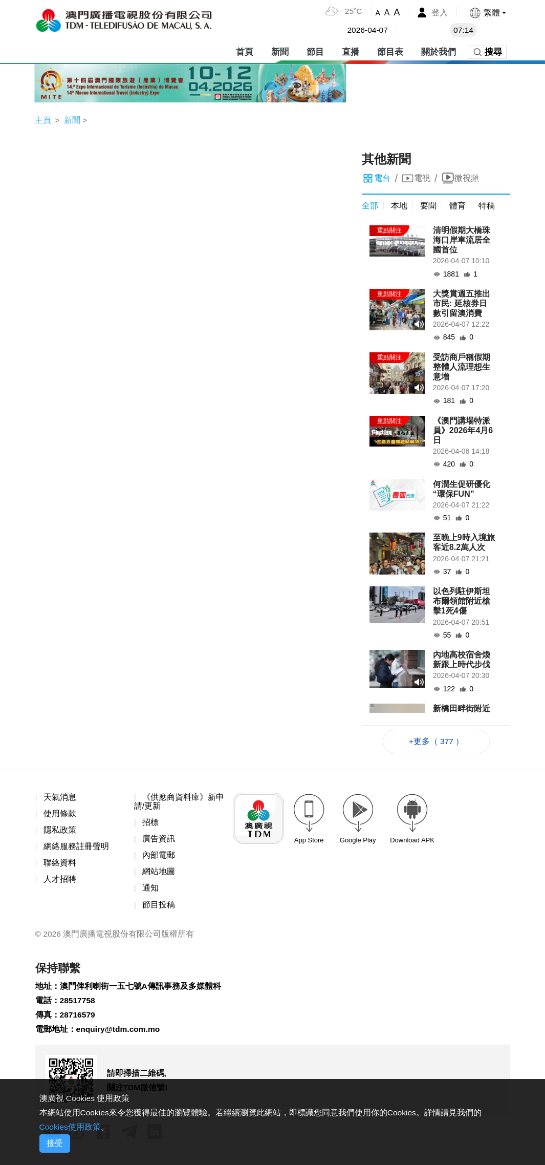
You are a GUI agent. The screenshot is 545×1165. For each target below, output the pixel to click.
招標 (150, 823)
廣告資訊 (158, 840)
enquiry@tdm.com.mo (119, 1034)
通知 (150, 890)
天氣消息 (59, 798)
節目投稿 (158, 907)
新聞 (280, 51)
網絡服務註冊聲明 (76, 848)
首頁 (244, 51)
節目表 (390, 51)
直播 (350, 51)
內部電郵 (158, 857)
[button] (487, 12)
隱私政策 (59, 831)
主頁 (43, 120)
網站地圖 (158, 874)
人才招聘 (59, 881)
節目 (315, 51)
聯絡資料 (59, 865)
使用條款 (59, 815)
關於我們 (438, 51)
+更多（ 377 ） (436, 741)
